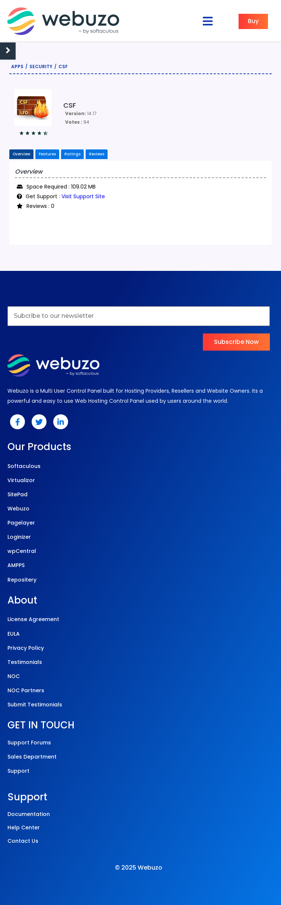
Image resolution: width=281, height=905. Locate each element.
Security (40, 66)
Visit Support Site (83, 196)
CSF (63, 66)
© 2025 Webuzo (138, 867)
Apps (17, 66)
